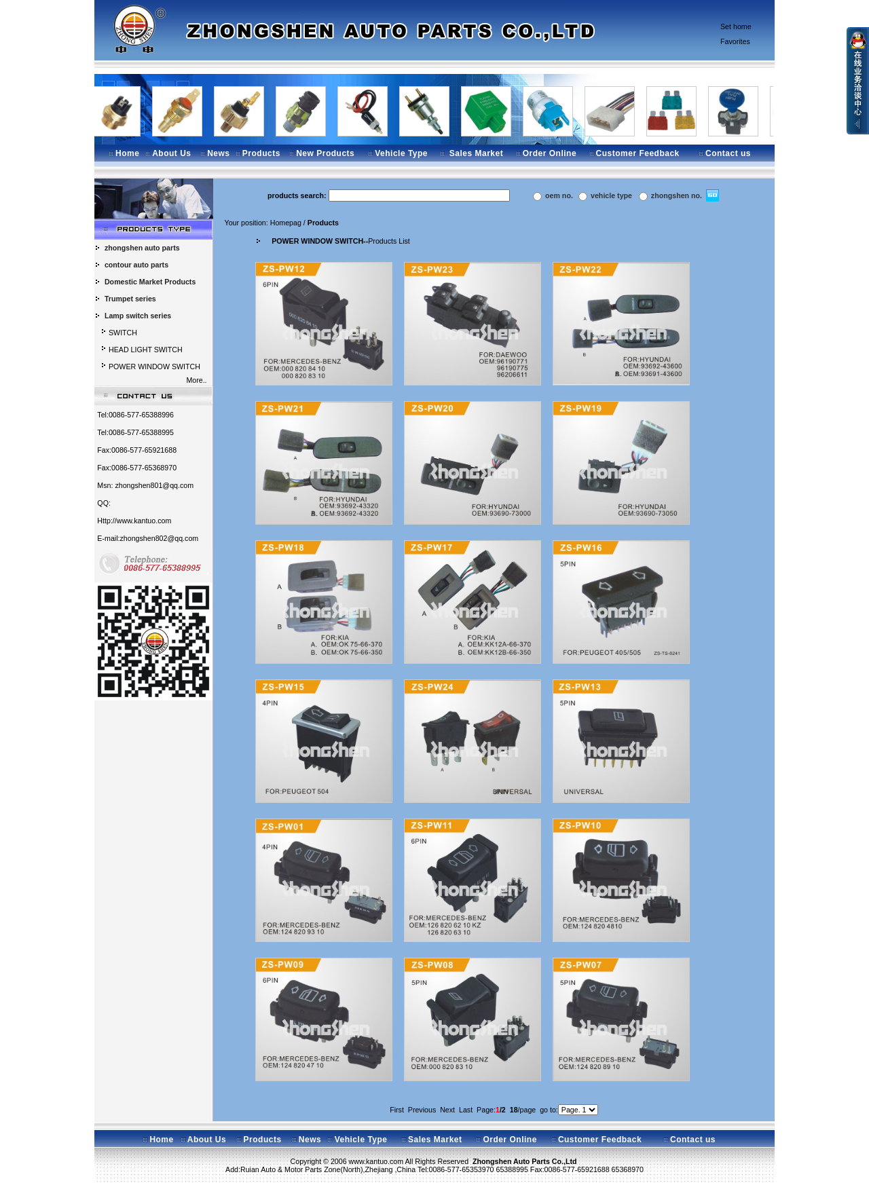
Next (447, 1110)
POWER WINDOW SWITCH (154, 366)
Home (127, 153)
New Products (325, 153)
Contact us (728, 153)
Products (261, 153)
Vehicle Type (401, 153)
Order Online (549, 153)
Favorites (735, 41)
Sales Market (476, 153)
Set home (736, 26)
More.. (198, 380)
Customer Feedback (638, 153)
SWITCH (123, 332)
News (218, 153)
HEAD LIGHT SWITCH (146, 349)
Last (466, 1110)
